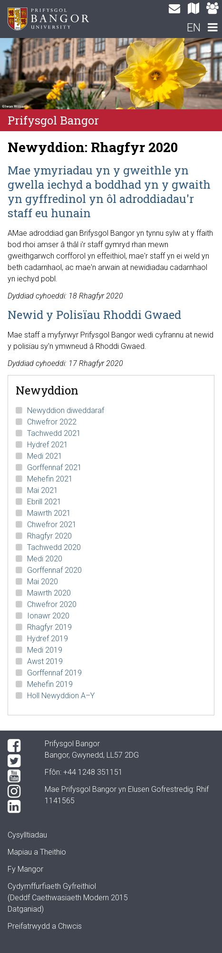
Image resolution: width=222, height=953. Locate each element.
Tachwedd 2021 (54, 433)
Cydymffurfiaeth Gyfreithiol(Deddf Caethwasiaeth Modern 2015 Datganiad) (68, 898)
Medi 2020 (44, 558)
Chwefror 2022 (52, 421)
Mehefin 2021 (50, 478)
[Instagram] (18, 791)
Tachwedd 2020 (54, 547)
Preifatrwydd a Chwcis (45, 926)
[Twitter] (18, 761)
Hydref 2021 (47, 444)
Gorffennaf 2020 (54, 570)
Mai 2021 (42, 490)
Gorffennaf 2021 (54, 467)
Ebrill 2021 (44, 501)
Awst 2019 (45, 661)
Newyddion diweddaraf (65, 410)
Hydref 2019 (47, 638)
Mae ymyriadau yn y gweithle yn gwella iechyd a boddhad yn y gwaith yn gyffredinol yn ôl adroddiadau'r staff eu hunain (109, 192)
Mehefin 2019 (50, 684)
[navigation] (212, 28)
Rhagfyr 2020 (49, 535)
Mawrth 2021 (49, 513)
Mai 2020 (42, 581)
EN (194, 27)
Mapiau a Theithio (37, 852)
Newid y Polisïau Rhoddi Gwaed (94, 314)
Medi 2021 (44, 456)
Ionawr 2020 (48, 615)
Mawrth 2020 (49, 592)
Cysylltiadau (27, 834)
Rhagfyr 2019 (49, 627)
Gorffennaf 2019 (54, 672)
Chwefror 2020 (52, 604)
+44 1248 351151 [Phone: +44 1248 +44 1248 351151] (93, 772)
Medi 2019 (44, 650)
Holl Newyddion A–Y (61, 695)
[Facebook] (18, 745)
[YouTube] (18, 776)
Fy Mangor (25, 869)
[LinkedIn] (18, 806)
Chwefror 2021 (52, 524)
